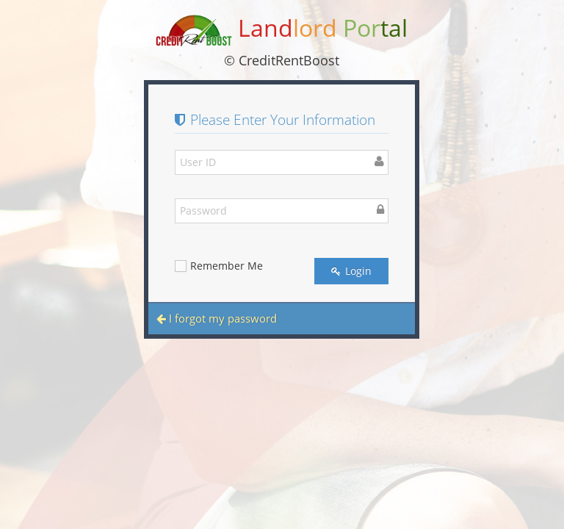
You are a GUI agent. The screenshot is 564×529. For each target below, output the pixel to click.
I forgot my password (216, 318)
